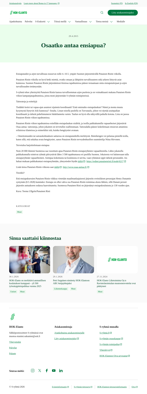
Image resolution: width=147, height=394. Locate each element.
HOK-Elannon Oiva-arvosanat (114, 356)
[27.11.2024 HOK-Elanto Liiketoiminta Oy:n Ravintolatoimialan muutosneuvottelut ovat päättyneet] (117, 269)
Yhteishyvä (106, 350)
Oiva (135, 387)
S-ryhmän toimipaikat (110, 344)
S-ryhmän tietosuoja (83, 387)
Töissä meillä (60, 21)
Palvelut (28, 21)
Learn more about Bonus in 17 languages (42, 3)
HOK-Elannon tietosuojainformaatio (112, 387)
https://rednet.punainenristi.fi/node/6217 (106, 161)
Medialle (121, 21)
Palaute (12, 353)
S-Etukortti (40, 21)
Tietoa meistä (102, 21)
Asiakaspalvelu (15, 3)
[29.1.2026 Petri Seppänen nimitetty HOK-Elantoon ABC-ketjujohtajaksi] (73, 268)
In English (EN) (131, 3)
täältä (81, 161)
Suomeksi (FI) (117, 3)
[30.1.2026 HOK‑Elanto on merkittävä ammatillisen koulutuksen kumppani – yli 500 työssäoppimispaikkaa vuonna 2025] (29, 269)
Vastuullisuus (81, 21)
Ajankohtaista (15, 21)
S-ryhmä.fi (105, 333)
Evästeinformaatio (60, 387)
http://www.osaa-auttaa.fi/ (76, 167)
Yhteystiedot (15, 342)
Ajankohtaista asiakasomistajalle (69, 333)
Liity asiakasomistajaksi (123, 12)
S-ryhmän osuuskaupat (111, 338)
